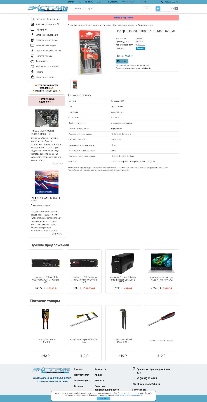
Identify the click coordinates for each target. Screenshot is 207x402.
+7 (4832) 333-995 (170, 2)
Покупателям (112, 2)
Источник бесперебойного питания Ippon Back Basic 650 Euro (123, 279)
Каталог (70, 2)
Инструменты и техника (99, 25)
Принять (103, 398)
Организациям (128, 2)
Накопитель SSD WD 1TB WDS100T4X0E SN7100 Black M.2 (45, 279)
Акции (100, 2)
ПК (79, 2)
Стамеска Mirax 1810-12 (161, 340)
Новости (142, 2)
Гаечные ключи (145, 25)
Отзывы (78, 386)
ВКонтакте (140, 389)
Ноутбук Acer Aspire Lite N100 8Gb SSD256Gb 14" (161, 278)
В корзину (122, 61)
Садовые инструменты (124, 25)
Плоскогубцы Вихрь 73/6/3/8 (45, 340)
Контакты (89, 2)
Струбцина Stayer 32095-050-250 (84, 340)
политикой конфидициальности (128, 395)
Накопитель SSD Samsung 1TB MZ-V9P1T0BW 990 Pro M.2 (84, 279)
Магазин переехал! (123, 17)
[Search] (108, 8)
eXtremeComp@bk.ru (148, 384)
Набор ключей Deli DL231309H (123, 340)
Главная (72, 25)
